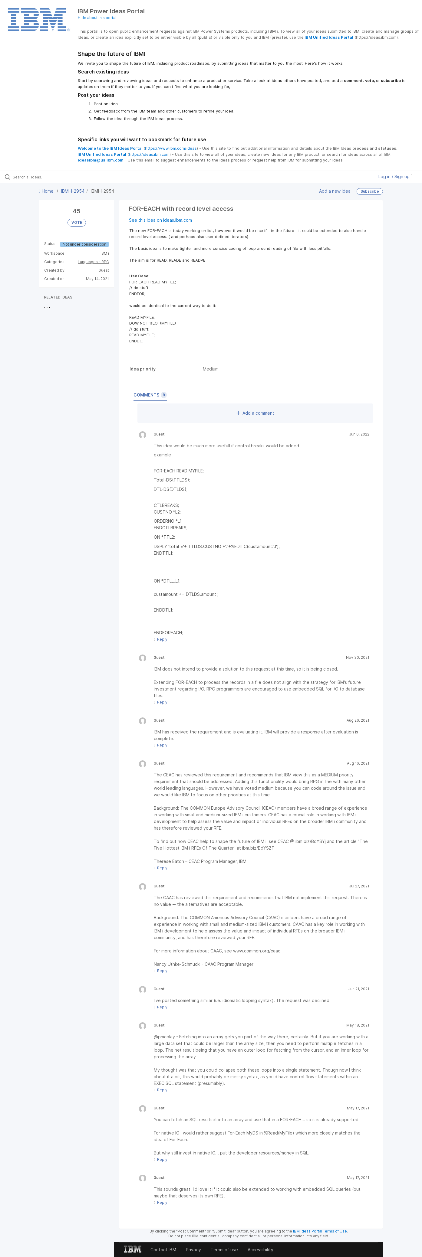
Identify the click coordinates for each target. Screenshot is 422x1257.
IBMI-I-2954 (72, 191)
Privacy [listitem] (193, 1249)
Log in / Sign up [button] (395, 176)
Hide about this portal (97, 17)
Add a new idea (335, 191)
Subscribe (370, 191)
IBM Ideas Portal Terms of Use (320, 1231)
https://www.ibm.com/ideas (171, 148)
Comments (150, 395)
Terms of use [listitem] (224, 1249)
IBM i (105, 253)
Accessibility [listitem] (260, 1249)
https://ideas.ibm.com (149, 154)
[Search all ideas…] (49, 177)
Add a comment (255, 413)
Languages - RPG (93, 262)
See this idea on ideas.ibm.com (160, 220)
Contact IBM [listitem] (163, 1249)
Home (47, 191)
